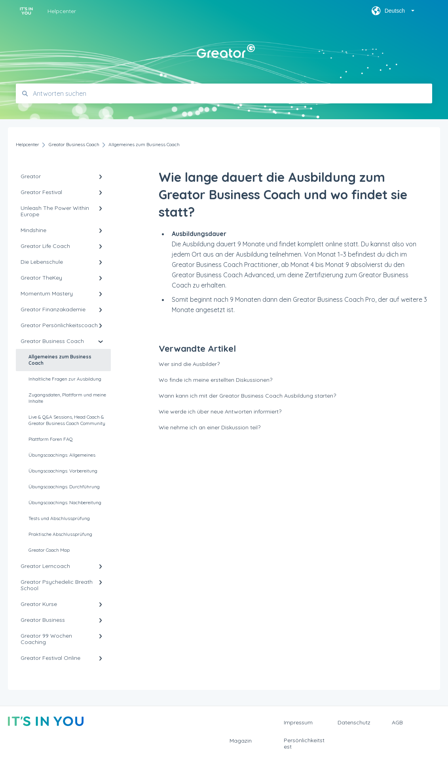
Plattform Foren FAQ (50, 439)
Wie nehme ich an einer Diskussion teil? (209, 427)
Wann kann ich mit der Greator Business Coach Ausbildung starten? (247, 395)
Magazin (241, 740)
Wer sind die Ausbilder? (189, 364)
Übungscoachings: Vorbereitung (62, 471)
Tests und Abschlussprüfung (59, 518)
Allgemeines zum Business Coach (59, 360)
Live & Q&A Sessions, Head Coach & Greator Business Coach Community (66, 420)
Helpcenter (61, 11)
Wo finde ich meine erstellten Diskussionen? (215, 379)
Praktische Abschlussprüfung (60, 534)
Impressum (298, 722)
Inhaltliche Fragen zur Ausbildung (64, 379)
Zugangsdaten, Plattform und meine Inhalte (67, 398)
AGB (397, 722)
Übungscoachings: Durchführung (64, 487)
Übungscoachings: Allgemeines (61, 455)
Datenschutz (354, 722)
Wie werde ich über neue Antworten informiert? (220, 411)
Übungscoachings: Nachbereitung (64, 502)
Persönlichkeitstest (304, 743)
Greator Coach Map (49, 550)
